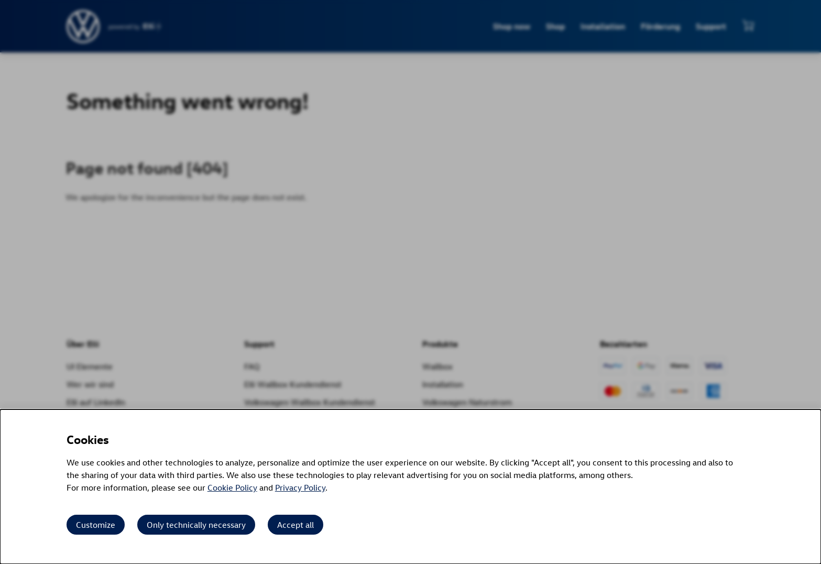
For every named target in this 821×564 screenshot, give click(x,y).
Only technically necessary (196, 524)
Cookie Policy (232, 487)
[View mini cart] (748, 25)
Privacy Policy (300, 487)
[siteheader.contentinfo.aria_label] (84, 26)
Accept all (295, 524)
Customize (95, 524)
